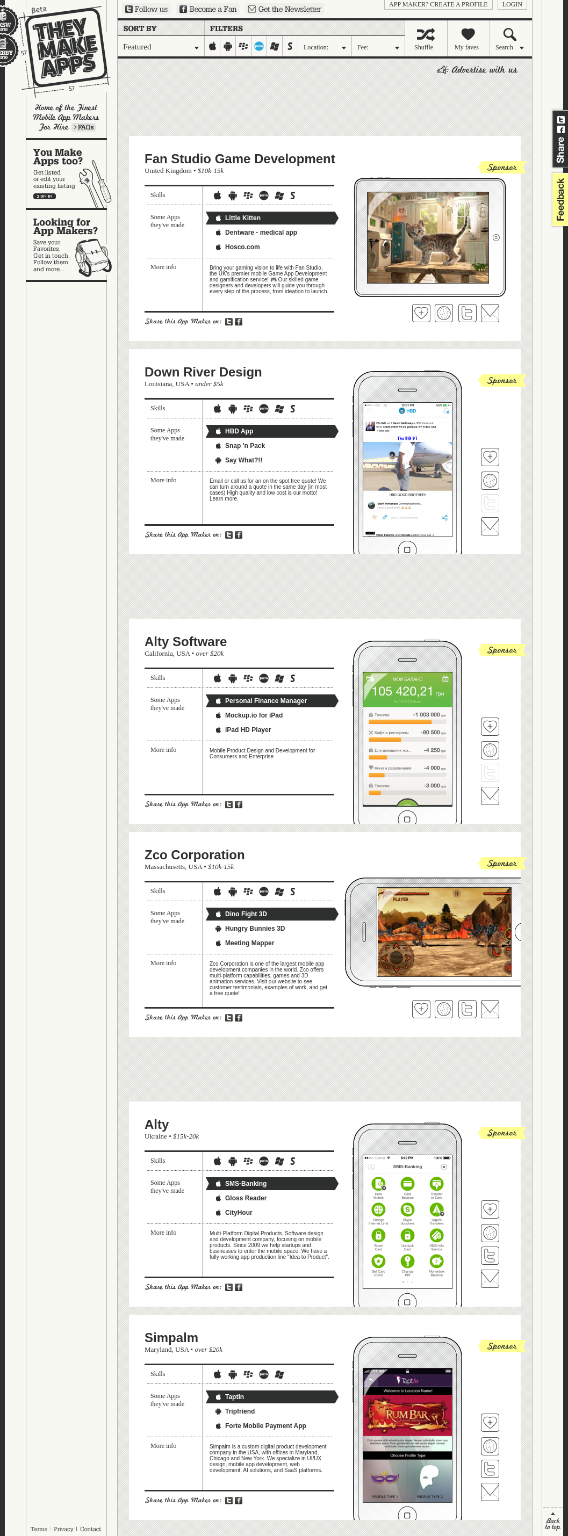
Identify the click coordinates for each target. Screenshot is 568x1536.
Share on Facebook (561, 129)
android (228, 46)
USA (182, 384)
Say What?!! (238, 460)
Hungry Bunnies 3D (249, 928)
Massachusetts (165, 867)
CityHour (233, 1212)
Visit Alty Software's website (490, 750)
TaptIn (229, 1396)
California (159, 653)
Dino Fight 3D (240, 914)
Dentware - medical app (255, 232)
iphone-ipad (212, 46)
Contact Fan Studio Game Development (490, 313)
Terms (38, 1529)
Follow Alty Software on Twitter (490, 773)
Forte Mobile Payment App (260, 1425)
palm (259, 46)
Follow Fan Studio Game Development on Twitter (467, 313)
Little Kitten (237, 218)
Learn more (83, 127)
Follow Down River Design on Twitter (490, 503)
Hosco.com (237, 247)
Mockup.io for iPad (248, 715)
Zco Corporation (195, 854)
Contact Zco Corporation (490, 1009)
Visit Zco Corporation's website (444, 1009)
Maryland (158, 1349)
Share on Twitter (561, 120)
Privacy (64, 1529)
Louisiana (158, 384)
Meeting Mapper (244, 943)
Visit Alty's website (490, 1233)
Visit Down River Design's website (490, 481)
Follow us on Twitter (146, 9)
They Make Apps (58, 52)
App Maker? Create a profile (438, 4)
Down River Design (203, 372)
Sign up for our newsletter (284, 9)
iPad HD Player (242, 729)
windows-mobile (275, 46)
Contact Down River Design (490, 526)
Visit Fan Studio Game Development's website (444, 313)
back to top (552, 1522)
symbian (290, 46)
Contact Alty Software (490, 796)
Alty (157, 1124)
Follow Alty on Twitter (490, 1256)
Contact (91, 1529)
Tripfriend (234, 1411)
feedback (559, 199)
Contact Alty (490, 1279)
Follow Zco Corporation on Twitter (467, 1009)
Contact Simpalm (490, 1492)
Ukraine (156, 1136)
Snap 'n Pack (239, 445)
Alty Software (186, 641)
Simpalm (171, 1337)
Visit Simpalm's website (490, 1446)
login (512, 4)
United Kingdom (168, 170)
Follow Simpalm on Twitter (490, 1469)
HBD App (233, 431)
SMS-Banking (240, 1183)
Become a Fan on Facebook (208, 9)
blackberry (243, 46)
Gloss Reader (240, 1198)
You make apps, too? (71, 174)
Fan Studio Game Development (240, 158)
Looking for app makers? (71, 245)
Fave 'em (421, 313)
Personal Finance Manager (260, 700)
